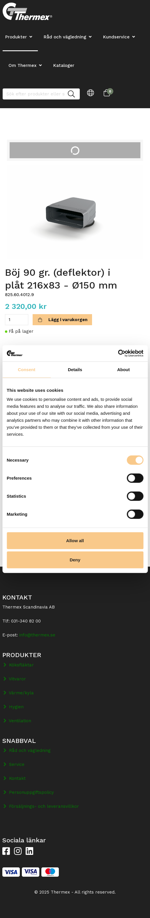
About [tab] (123, 369)
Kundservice (116, 37)
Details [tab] (75, 369)
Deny (75, 559)
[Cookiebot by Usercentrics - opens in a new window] (117, 353)
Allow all (75, 540)
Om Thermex (22, 65)
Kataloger (63, 65)
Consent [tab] (26, 369)
